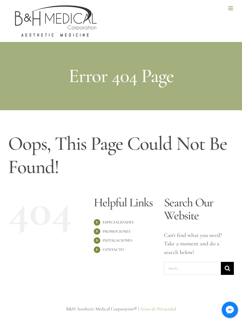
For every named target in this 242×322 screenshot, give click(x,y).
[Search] (227, 268)
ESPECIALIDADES (118, 222)
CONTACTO (113, 249)
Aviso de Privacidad (158, 309)
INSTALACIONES (117, 240)
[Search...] (192, 268)
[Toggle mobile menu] (231, 8)
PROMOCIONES (116, 231)
